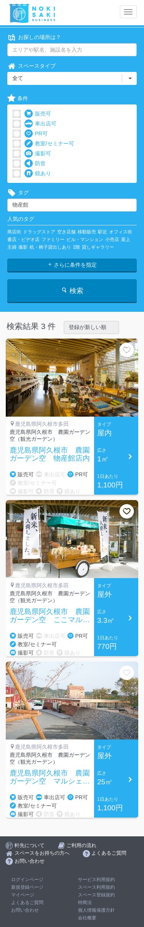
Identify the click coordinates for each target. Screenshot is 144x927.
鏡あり (37, 173)
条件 (17, 98)
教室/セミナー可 (49, 144)
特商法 (85, 902)
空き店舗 (66, 232)
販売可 (37, 114)
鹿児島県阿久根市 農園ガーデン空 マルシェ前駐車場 (50, 777)
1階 (76, 247)
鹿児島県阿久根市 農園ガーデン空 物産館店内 (50, 454)
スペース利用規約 (96, 887)
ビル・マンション (84, 239)
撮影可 (37, 154)
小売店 (112, 239)
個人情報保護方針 (96, 910)
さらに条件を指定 (72, 265)
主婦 (12, 247)
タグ (18, 192)
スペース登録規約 (96, 895)
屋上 (125, 239)
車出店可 (40, 124)
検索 (72, 291)
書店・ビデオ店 (23, 239)
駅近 (102, 232)
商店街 (14, 232)
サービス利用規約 (96, 879)
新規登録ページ (27, 887)
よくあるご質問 (27, 902)
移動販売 (87, 232)
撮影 (23, 247)
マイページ (22, 895)
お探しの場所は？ (34, 37)
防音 (35, 164)
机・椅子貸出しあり (50, 247)
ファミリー (53, 239)
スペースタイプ (31, 66)
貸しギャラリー (98, 247)
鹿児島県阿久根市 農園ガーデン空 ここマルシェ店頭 (50, 616)
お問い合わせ (25, 910)
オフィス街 (120, 232)
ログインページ (27, 879)
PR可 (36, 134)
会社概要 (87, 917)
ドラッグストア (39, 232)
